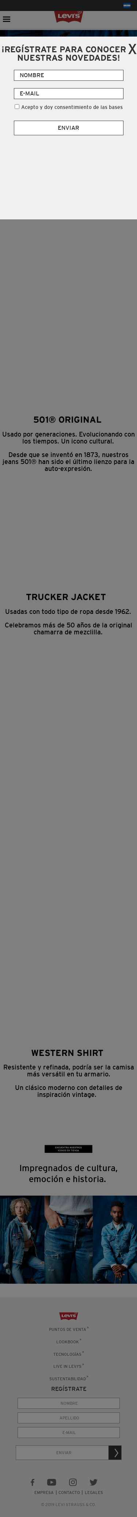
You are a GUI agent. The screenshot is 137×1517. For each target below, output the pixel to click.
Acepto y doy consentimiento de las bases (72, 107)
